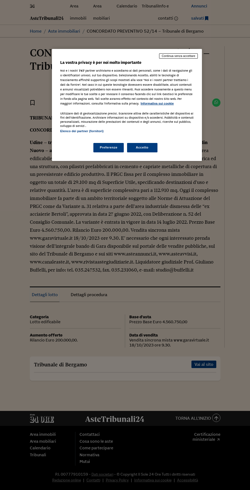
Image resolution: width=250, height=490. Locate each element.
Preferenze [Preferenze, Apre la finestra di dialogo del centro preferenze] (108, 147)
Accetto (142, 147)
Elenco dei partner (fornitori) (82, 131)
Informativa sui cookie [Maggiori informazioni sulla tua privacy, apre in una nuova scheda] (157, 103)
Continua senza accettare (178, 56)
